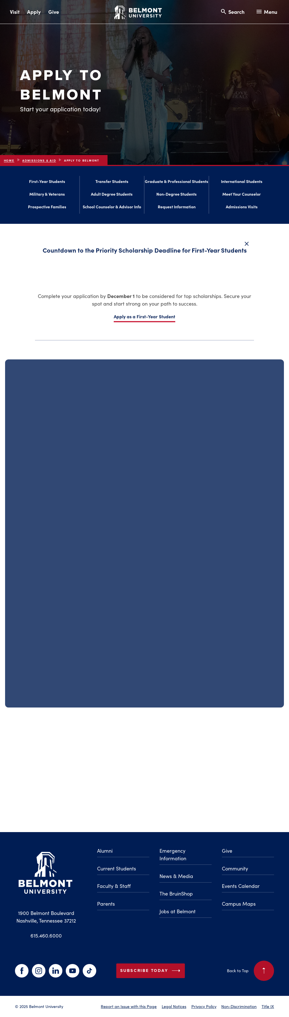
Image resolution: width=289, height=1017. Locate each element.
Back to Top (250, 971)
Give (53, 11)
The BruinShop (176, 893)
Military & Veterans (47, 195)
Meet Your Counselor (241, 195)
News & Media (176, 876)
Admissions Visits (242, 208)
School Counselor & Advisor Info (112, 208)
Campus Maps (239, 903)
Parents (106, 903)
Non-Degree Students (176, 195)
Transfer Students (111, 182)
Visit (14, 11)
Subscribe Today (151, 971)
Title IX (268, 1006)
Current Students (116, 868)
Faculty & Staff (114, 886)
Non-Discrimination (239, 1006)
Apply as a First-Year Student (144, 320)
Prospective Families (47, 208)
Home (9, 160)
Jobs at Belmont (177, 911)
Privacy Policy (203, 1006)
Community (235, 868)
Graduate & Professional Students (176, 182)
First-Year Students (47, 182)
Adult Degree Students (112, 195)
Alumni (105, 850)
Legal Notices (174, 1006)
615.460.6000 (46, 935)
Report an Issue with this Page (129, 1006)
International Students (241, 182)
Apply (34, 11)
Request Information (177, 208)
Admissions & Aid (39, 160)
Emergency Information (172, 854)
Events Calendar (241, 886)
